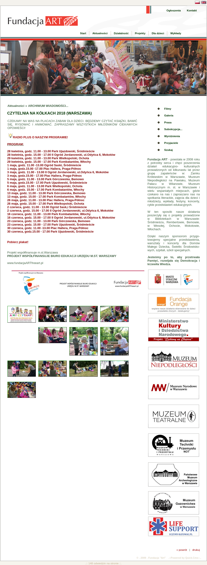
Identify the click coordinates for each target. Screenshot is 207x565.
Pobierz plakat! (17, 242)
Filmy (167, 108)
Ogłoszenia (174, 10)
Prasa (167, 122)
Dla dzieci (158, 33)
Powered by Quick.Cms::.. (186, 557)
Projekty (140, 33)
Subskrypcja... (173, 129)
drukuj (196, 549)
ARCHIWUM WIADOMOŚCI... (48, 106)
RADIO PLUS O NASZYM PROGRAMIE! (40, 137)
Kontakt (192, 10)
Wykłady (175, 33)
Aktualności (99, 33)
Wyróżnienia (172, 136)
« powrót (182, 549)
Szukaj (168, 150)
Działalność (121, 33)
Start (83, 33)
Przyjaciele (171, 143)
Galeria (168, 115)
